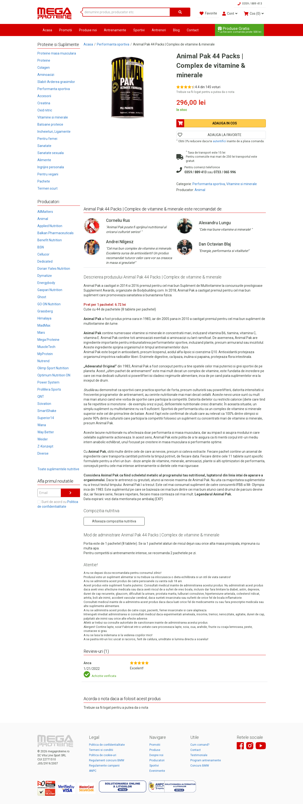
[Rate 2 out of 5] (182, 87)
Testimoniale (198, 755)
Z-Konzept (45, 446)
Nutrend (43, 361)
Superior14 (45, 418)
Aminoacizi (45, 75)
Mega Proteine (48, 340)
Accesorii (44, 96)
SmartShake (46, 411)
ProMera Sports (49, 389)
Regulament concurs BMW (106, 760)
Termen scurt (47, 188)
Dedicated (45, 261)
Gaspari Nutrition (49, 290)
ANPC (92, 770)
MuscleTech (46, 347)
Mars (41, 332)
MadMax (43, 325)
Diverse (43, 453)
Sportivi (139, 30)
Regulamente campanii (104, 765)
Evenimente (157, 770)
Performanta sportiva (53, 89)
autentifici (219, 141)
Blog (176, 30)
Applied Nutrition (49, 226)
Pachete (43, 181)
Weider (42, 439)
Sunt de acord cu (57, 504)
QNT (40, 396)
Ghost (41, 297)
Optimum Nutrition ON (53, 375)
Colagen (43, 67)
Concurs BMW (199, 765)
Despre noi (156, 755)
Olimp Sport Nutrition (53, 368)
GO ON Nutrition (49, 304)
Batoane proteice (50, 124)
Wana (41, 425)
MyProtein (45, 354)
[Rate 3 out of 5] (185, 87)
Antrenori (159, 30)
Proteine (43, 60)
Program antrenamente (205, 760)
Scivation (44, 404)
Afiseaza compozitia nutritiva (114, 521)
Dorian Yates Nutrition (53, 268)
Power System (48, 382)
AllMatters (45, 212)
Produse (154, 750)
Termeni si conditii (101, 750)
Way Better (45, 432)
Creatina (43, 103)
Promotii (65, 30)
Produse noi (88, 30)
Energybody (46, 283)
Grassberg (45, 311)
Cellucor (43, 254)
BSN (40, 247)
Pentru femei (47, 139)
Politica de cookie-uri (102, 755)
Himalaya (44, 318)
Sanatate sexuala (50, 153)
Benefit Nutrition (49, 240)
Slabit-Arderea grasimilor (56, 82)
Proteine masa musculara (56, 53)
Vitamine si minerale (52, 117)
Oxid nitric (44, 110)
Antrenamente (115, 30)
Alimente (44, 160)
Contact (193, 30)
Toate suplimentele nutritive (58, 469)
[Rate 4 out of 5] (189, 87)
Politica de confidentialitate (107, 744)
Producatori (157, 760)
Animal (42, 219)
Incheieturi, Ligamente (54, 131)
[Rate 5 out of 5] (193, 87)
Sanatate (44, 146)
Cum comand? (199, 744)
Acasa (47, 30)
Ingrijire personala (50, 167)
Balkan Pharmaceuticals (55, 233)
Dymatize (44, 276)
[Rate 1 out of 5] (178, 87)
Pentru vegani (47, 174)
